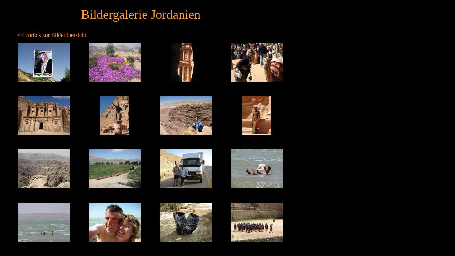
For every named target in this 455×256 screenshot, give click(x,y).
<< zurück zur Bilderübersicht (52, 35)
